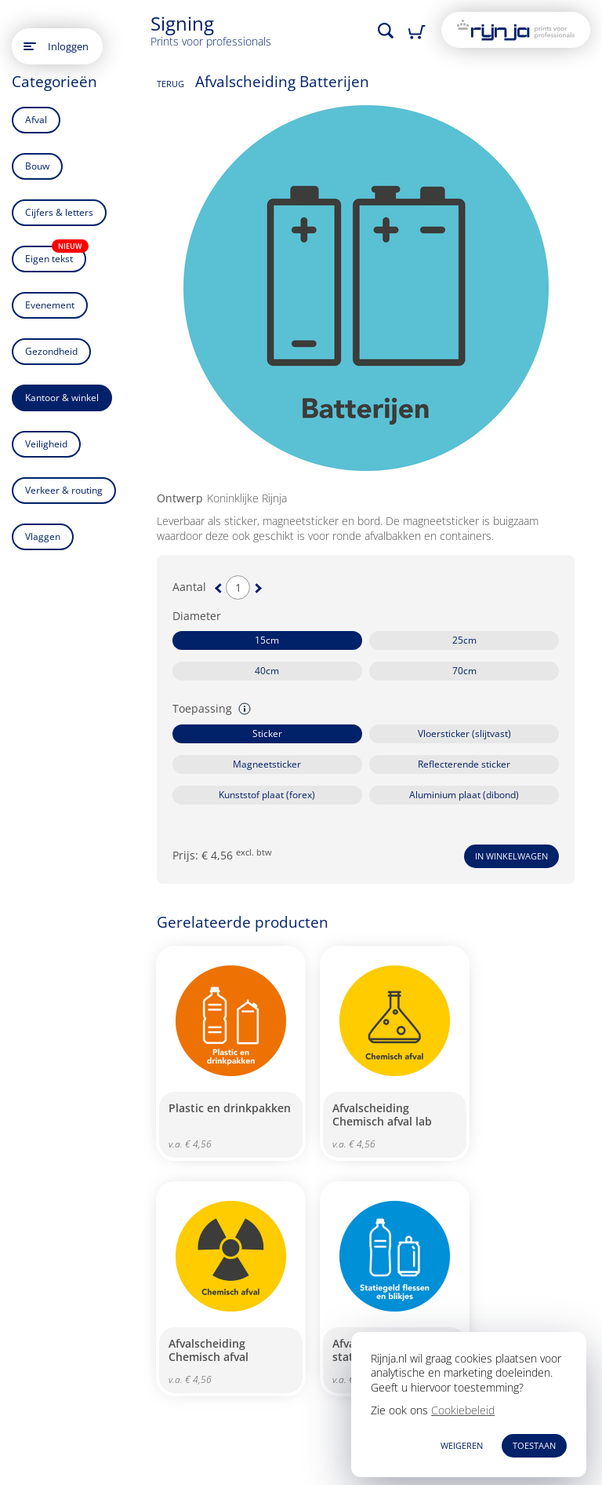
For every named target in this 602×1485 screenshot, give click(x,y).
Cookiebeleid (463, 1410)
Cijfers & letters (59, 212)
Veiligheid (46, 444)
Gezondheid (51, 351)
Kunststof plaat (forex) (267, 794)
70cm (464, 670)
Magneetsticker (267, 764)
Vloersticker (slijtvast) (464, 733)
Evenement (49, 305)
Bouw (37, 166)
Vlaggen (42, 536)
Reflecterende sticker (464, 764)
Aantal (189, 587)
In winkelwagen (511, 856)
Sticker (267, 733)
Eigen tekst (55, 255)
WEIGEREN (462, 1445)
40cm (267, 670)
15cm (267, 640)
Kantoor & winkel (62, 397)
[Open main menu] (30, 46)
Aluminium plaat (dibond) (464, 794)
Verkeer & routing (64, 490)
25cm (464, 640)
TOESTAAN (534, 1445)
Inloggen (68, 46)
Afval (36, 119)
